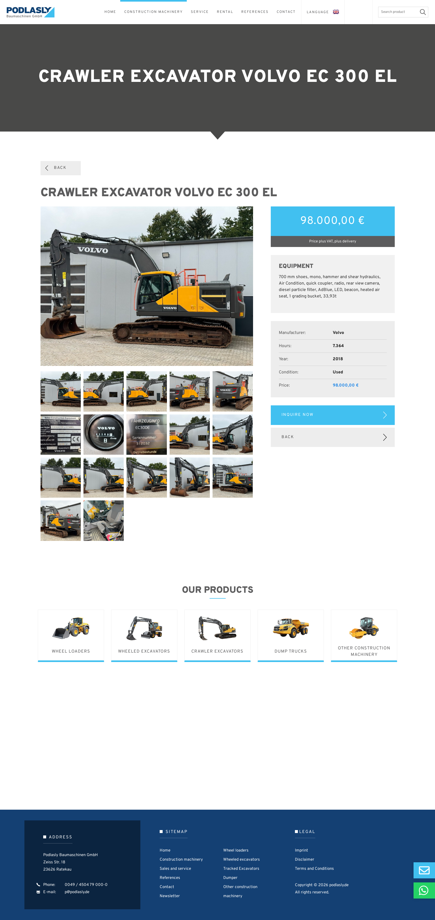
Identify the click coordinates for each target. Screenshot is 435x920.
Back (60, 167)
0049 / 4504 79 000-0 (86, 885)
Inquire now (298, 414)
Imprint (301, 850)
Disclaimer (304, 859)
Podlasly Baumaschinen (33, 12)
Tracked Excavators (241, 868)
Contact (167, 887)
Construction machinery (181, 859)
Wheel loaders (235, 850)
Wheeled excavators (241, 859)
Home (165, 850)
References (170, 878)
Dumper (230, 878)
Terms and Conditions (314, 868)
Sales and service (175, 868)
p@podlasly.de (77, 892)
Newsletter (170, 896)
